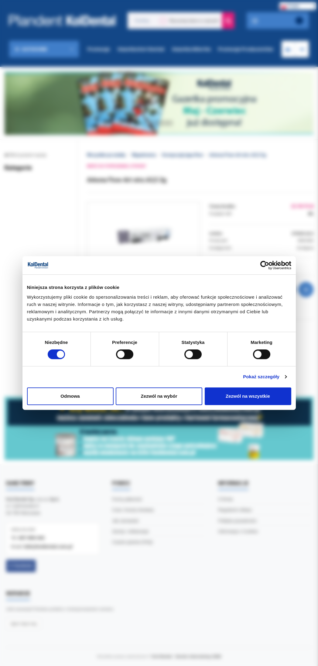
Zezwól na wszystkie (248, 396)
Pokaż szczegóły (261, 376)
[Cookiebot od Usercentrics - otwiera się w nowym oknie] (264, 265)
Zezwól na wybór (159, 396)
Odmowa (70, 396)
